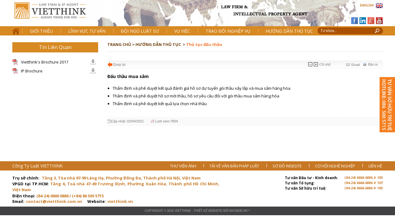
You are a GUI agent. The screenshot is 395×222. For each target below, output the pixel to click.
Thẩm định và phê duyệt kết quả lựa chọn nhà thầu (160, 103)
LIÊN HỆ (375, 166)
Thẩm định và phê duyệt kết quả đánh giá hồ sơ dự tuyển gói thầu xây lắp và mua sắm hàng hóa (201, 88)
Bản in (373, 64)
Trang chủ (55, 15)
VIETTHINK (183, 210)
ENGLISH (367, 5)
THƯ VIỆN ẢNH (183, 166)
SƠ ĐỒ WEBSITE (287, 166)
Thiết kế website (208, 210)
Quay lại (119, 64)
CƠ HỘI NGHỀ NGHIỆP (335, 166)
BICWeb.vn (238, 210)
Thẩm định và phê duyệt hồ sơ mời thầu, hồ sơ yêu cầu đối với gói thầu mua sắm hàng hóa (196, 96)
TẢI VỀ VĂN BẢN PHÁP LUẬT (235, 166)
